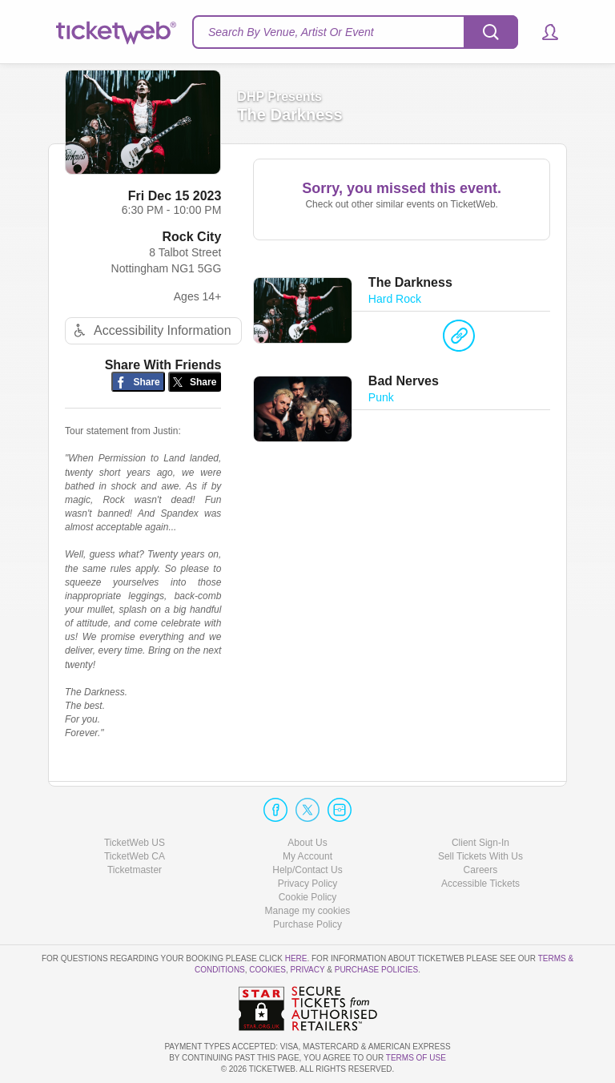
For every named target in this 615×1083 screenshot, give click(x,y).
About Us (307, 842)
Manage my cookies (308, 910)
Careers (481, 870)
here (296, 958)
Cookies (267, 969)
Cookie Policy (308, 897)
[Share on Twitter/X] (195, 382)
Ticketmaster (134, 870)
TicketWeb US (134, 842)
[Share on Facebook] (138, 382)
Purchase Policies (376, 969)
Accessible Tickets (480, 883)
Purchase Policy (307, 924)
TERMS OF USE (416, 1057)
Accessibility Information (150, 330)
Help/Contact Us (307, 870)
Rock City (192, 237)
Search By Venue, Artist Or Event (291, 32)
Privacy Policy (308, 883)
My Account (307, 856)
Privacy (308, 969)
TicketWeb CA (134, 856)
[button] (542, 32)
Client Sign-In (480, 842)
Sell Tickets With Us (480, 856)
